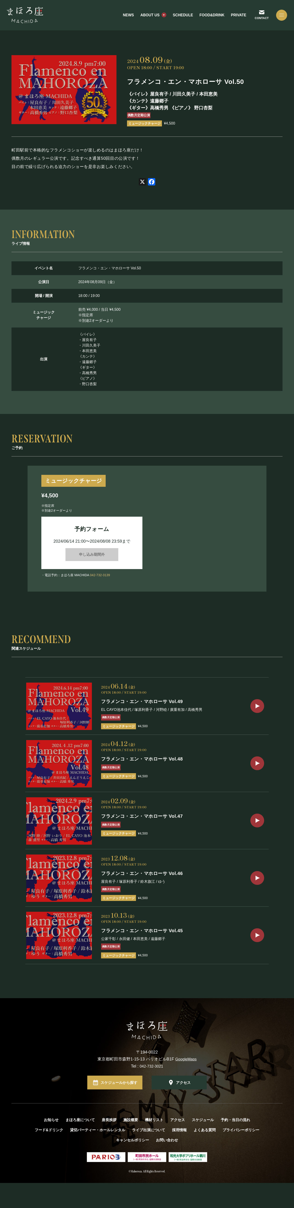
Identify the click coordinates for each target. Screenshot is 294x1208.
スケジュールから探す (119, 1107)
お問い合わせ (167, 1165)
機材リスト (154, 1145)
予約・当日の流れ (235, 1145)
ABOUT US (145, 18)
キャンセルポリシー (132, 1165)
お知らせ (51, 1145)
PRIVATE (234, 18)
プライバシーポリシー (241, 1155)
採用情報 (179, 1155)
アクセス (183, 1107)
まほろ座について (80, 1145)
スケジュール (203, 1145)
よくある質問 (205, 1155)
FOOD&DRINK (207, 18)
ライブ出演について (148, 1155)
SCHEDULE (179, 18)
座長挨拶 (109, 1145)
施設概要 (130, 1145)
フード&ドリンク (49, 1155)
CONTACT (258, 21)
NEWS (124, 18)
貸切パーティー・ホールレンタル (97, 1155)
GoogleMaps (186, 1084)
